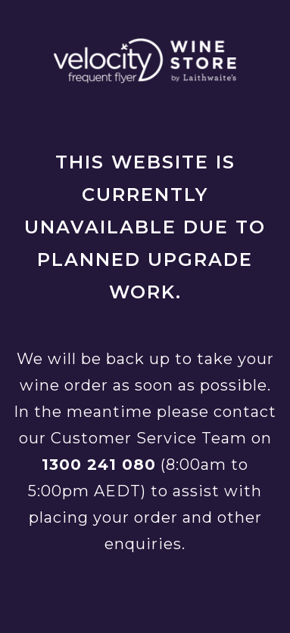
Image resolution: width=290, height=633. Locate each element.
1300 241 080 (99, 464)
